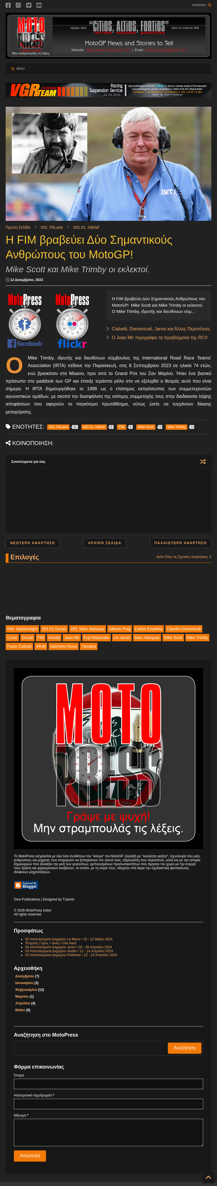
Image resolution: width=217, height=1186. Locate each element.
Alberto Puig (119, 629)
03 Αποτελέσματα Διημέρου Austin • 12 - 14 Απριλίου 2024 (69, 951)
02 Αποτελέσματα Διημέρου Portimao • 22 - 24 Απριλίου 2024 (71, 955)
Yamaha (88, 646)
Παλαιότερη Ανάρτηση (181, 543)
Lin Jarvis (122, 637)
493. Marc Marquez (88, 629)
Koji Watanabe (96, 637)
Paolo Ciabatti (19, 646)
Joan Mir (71, 637)
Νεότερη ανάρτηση (32, 543)
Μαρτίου (22, 996)
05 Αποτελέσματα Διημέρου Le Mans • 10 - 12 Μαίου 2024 (68, 939)
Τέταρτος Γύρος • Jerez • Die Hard (50, 943)
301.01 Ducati (54, 629)
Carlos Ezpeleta (149, 629)
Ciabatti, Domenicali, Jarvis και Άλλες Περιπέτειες (161, 328)
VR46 (41, 646)
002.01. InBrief (86, 227)
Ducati (27, 637)
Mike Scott (173, 637)
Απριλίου (22, 1003)
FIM (40, 637)
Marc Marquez (147, 637)
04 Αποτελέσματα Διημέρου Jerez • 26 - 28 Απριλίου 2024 (68, 947)
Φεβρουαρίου (26, 990)
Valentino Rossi (63, 646)
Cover (12, 637)
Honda (54, 637)
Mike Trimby (197, 637)
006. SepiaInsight (22, 629)
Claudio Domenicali (184, 629)
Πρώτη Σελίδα (18, 227)
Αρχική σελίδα (104, 543)
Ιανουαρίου (24, 983)
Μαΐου (20, 1010)
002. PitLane (52, 227)
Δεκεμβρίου (24, 976)
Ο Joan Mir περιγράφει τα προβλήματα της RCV (160, 337)
